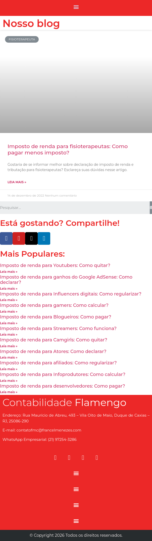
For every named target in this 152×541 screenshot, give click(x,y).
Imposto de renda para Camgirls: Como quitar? (53, 340)
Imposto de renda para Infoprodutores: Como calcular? (62, 374)
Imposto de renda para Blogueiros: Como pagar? (55, 317)
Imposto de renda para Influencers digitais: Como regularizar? (70, 294)
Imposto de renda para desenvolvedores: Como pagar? (62, 386)
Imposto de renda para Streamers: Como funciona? (58, 328)
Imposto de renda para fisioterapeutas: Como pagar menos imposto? (68, 149)
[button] (76, 7)
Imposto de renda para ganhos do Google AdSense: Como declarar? (66, 279)
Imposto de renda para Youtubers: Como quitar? (55, 265)
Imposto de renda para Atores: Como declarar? (53, 351)
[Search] (151, 207)
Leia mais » (17, 182)
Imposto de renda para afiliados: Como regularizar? (58, 363)
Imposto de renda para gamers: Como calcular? (54, 305)
